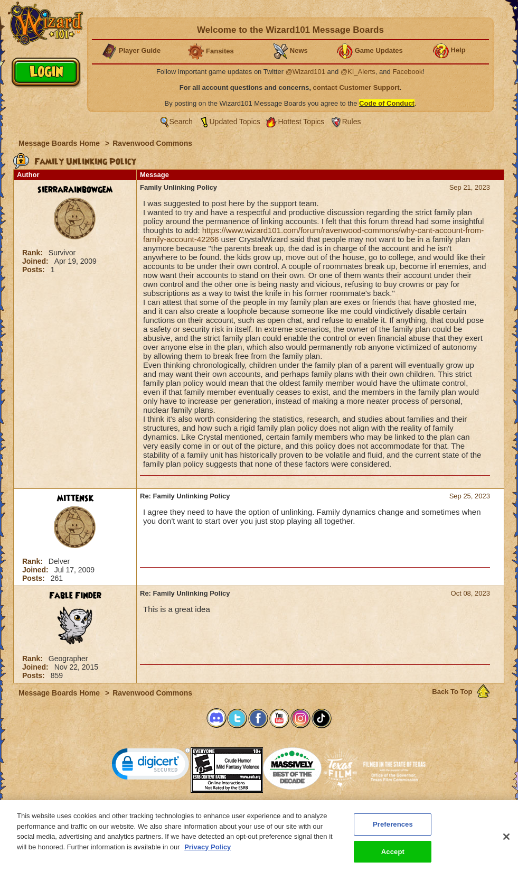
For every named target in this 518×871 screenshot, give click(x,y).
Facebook (407, 72)
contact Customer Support (356, 87)
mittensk (75, 498)
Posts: (34, 269)
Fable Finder (75, 595)
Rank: (33, 252)
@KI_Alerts (358, 72)
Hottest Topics (301, 121)
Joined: (36, 261)
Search (181, 121)
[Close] (506, 842)
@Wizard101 (305, 72)
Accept (392, 857)
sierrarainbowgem (74, 189)
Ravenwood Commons (152, 143)
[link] (151, 766)
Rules (351, 121)
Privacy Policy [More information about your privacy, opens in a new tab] (207, 853)
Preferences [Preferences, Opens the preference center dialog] (393, 830)
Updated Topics (235, 121)
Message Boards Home (60, 143)
